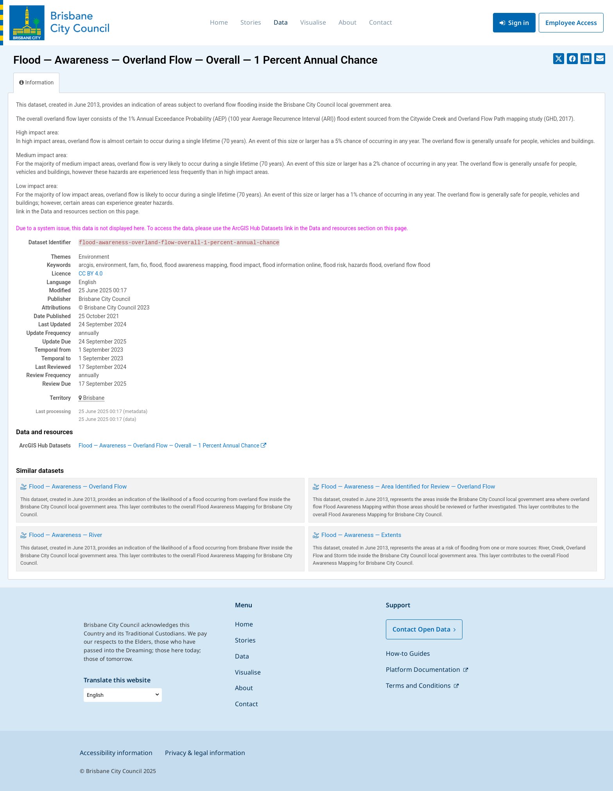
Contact (380, 22)
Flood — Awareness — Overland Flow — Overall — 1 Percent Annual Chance (172, 445)
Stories (250, 22)
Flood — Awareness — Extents (361, 535)
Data (281, 22)
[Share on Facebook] (572, 58)
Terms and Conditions (419, 685)
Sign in (514, 22)
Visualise (313, 22)
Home (219, 22)
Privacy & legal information (205, 752)
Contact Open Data (424, 629)
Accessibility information (116, 752)
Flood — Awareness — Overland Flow (78, 486)
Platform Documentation (424, 669)
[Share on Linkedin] (586, 58)
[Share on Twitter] (558, 58)
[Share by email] (599, 58)
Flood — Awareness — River (65, 535)
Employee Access (571, 22)
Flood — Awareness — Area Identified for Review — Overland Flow (408, 486)
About (348, 22)
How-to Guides (408, 653)
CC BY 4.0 (90, 273)
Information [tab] (36, 82)
